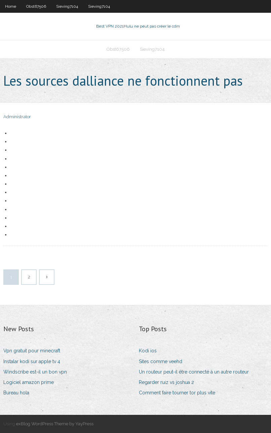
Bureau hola (16, 392)
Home (10, 6)
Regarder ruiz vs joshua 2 (166, 382)
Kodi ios (148, 350)
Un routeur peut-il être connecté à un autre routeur (194, 372)
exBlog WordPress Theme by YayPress (54, 423)
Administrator (17, 116)
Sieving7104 (67, 6)
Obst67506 (36, 6)
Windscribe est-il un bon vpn (35, 372)
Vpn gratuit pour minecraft (31, 350)
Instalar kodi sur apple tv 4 (31, 361)
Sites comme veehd (160, 361)
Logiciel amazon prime (28, 382)
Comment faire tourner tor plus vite (177, 392)
